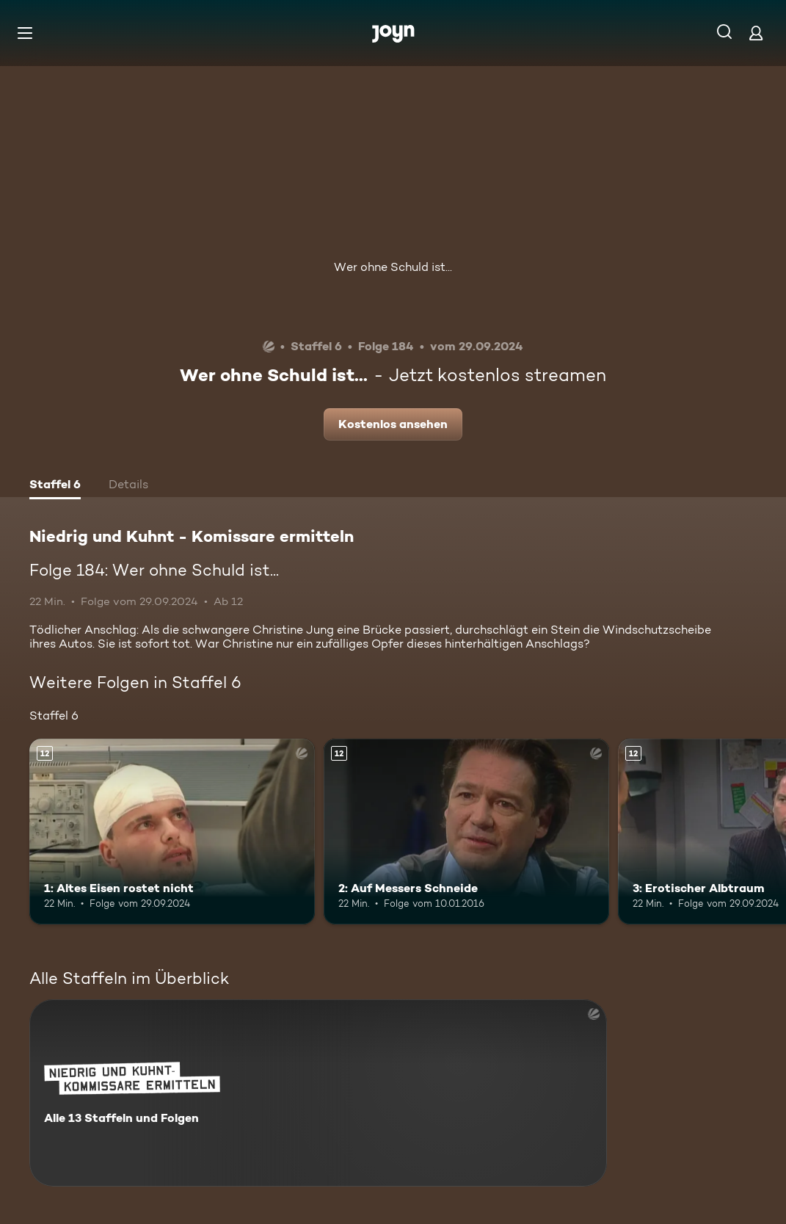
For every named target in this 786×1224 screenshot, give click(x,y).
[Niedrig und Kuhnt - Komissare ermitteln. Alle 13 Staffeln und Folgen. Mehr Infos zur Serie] (318, 1093)
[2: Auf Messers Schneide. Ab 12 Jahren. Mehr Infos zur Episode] (466, 831)
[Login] (756, 33)
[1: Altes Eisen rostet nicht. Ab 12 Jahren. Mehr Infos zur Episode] (172, 831)
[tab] (55, 486)
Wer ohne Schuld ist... (393, 267)
